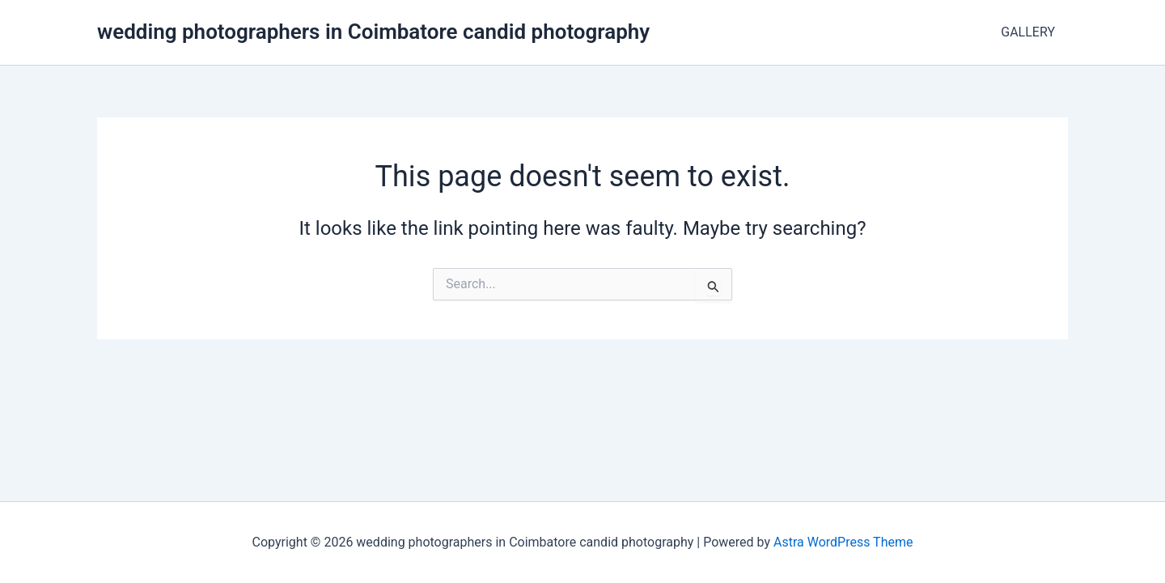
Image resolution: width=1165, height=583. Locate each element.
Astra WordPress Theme (843, 542)
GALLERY (1028, 32)
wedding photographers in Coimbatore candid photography (373, 31)
